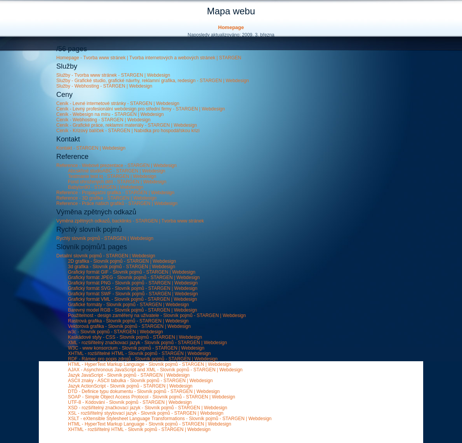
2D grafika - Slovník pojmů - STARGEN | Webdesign (122, 261)
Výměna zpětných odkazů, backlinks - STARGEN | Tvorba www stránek (130, 221)
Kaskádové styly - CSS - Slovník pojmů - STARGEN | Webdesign (135, 337)
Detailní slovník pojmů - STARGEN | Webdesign (105, 256)
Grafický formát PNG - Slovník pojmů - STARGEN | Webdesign (133, 283)
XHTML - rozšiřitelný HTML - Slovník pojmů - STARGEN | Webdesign (139, 429)
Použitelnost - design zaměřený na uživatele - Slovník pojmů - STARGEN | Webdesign (157, 315)
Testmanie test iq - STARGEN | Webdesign (112, 176)
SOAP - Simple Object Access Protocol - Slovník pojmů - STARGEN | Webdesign (151, 397)
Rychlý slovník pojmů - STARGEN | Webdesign (104, 238)
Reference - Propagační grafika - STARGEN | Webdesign (115, 192)
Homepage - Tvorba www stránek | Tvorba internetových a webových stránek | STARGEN (148, 57)
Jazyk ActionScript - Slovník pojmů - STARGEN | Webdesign (130, 386)
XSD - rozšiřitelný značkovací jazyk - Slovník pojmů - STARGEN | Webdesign (147, 407)
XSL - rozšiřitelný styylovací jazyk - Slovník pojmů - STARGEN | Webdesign (145, 413)
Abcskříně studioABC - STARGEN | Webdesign (116, 171)
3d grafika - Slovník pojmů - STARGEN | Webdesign (121, 266)
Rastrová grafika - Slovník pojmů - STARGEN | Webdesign (128, 321)
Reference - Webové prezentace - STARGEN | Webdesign (116, 165)
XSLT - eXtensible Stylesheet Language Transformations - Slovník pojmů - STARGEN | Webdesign (169, 418)
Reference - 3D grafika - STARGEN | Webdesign (106, 198)
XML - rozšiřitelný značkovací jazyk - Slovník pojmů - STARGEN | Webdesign (147, 342)
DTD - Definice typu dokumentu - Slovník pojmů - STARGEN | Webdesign (144, 391)
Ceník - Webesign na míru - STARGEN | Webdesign (110, 114)
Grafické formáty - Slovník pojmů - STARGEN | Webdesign (128, 304)
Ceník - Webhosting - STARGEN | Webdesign (103, 119)
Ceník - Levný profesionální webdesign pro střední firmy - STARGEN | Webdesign (140, 109)
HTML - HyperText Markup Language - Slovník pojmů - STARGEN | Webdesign (149, 364)
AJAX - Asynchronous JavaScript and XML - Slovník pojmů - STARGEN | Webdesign (155, 369)
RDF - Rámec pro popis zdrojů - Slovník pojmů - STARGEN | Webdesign (142, 359)
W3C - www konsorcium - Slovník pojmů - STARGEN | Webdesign (136, 348)
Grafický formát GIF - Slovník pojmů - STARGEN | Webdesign (131, 272)
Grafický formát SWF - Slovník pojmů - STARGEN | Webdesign (133, 293)
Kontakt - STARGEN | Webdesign (90, 148)
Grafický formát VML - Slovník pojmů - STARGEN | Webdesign (132, 299)
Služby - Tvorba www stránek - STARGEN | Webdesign (113, 75)
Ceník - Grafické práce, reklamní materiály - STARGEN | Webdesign (126, 125)
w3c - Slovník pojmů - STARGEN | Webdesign (115, 331)
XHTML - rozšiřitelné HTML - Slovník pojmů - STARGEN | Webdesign (139, 353)
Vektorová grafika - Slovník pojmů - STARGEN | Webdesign (129, 326)
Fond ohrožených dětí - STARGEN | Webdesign (117, 181)
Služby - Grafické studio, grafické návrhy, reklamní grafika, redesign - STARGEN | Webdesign (152, 80)
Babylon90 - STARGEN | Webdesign (105, 187)
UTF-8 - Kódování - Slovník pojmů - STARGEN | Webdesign (130, 402)
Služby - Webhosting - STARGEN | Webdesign (104, 86)
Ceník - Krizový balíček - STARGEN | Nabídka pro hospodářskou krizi (128, 130)
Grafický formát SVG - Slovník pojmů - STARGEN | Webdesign (132, 288)
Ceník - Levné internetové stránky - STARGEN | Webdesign (117, 103)
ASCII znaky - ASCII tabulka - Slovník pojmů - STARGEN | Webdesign (140, 380)
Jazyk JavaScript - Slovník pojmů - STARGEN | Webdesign (128, 375)
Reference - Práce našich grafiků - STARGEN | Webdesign (116, 203)
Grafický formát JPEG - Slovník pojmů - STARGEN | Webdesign (134, 277)
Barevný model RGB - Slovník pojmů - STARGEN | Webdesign (132, 310)
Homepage (231, 27)
